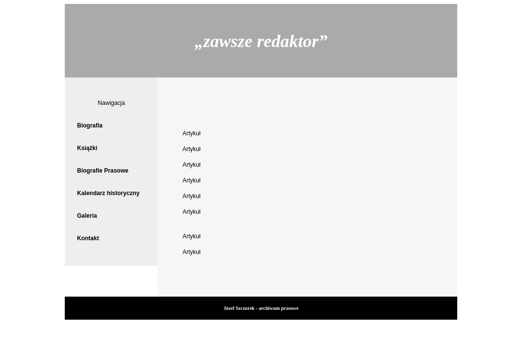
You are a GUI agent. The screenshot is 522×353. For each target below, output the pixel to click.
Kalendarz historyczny (108, 193)
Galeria (87, 215)
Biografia (90, 125)
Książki (87, 148)
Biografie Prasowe (103, 170)
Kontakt (88, 238)
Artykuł (192, 133)
